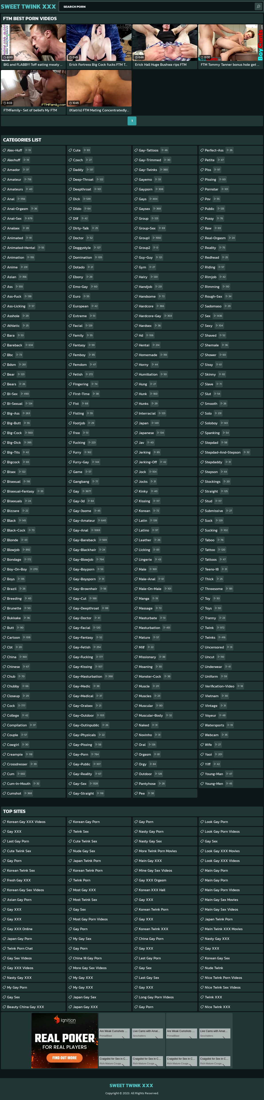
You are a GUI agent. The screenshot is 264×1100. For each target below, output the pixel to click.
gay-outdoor (89, 715)
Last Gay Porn (18, 841)
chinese (18, 666)
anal (16, 199)
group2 (149, 247)
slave (214, 384)
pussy (214, 218)
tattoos (216, 559)
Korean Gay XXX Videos (26, 821)
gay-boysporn (89, 579)
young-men (219, 783)
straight (217, 491)
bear (16, 374)
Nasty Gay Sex (150, 841)
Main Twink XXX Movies (224, 928)
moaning (151, 666)
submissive (219, 510)
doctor (83, 238)
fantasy (84, 345)
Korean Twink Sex (21, 870)
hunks (149, 403)
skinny (215, 374)
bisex (17, 471)
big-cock (20, 432)
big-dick (20, 442)
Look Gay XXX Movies (222, 851)
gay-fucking (88, 657)
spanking (217, 432)
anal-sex (20, 218)
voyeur (216, 715)
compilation (22, 725)
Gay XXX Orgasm (152, 880)
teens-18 (216, 569)
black (17, 520)
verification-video (224, 686)
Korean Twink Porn (88, 870)
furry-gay (86, 462)
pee (147, 793)
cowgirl (18, 744)
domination (88, 257)
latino (149, 530)
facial (83, 325)
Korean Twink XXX (153, 928)
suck (214, 520)
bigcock (18, 462)
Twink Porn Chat (20, 948)
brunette (19, 608)
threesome (219, 588)
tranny (215, 618)
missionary (152, 657)
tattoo (215, 549)
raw (213, 228)
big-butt (19, 423)
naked (149, 725)
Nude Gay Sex (84, 851)
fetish (83, 374)
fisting (83, 413)
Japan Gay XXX (85, 1006)
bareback (20, 345)
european (86, 306)
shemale (217, 345)
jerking (150, 452)
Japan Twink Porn (87, 860)
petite (215, 160)
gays (149, 199)
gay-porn (86, 754)
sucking (217, 530)
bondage (19, 559)
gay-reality (87, 773)
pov (213, 199)
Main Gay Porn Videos (222, 889)
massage (151, 608)
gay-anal (87, 530)
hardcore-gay (156, 315)
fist (81, 403)
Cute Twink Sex (19, 851)
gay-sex (86, 783)
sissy (214, 364)
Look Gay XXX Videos (222, 860)
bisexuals (19, 501)
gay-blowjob (89, 559)
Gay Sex (13, 997)
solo (214, 413)
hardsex (150, 325)
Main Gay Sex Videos (221, 909)
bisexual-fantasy (25, 491)
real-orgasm (220, 238)
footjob (84, 423)
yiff (213, 764)
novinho (150, 734)
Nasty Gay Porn (151, 831)
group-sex (152, 228)
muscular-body (156, 715)
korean (149, 510)
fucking (85, 442)
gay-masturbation (93, 676)
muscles (150, 696)
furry (82, 452)
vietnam (217, 696)
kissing (150, 501)
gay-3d (84, 501)
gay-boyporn (88, 569)
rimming (217, 286)
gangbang (86, 481)
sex (214, 315)
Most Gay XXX (84, 889)
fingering (86, 384)
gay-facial (87, 627)
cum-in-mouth (23, 783)
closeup (18, 696)
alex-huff (19, 150)
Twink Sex (81, 831)
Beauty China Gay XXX (25, 1006)
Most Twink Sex (85, 899)
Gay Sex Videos (19, 958)
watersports (219, 725)
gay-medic (87, 686)
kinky (149, 491)
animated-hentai (26, 247)
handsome (152, 296)
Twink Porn (81, 880)
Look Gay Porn (216, 821)
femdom (85, 364)
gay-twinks (154, 169)
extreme (84, 315)
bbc (15, 354)
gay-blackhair (89, 549)
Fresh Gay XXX (19, 880)
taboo (215, 540)
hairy (149, 277)
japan (149, 423)
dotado (83, 267)
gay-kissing (88, 666)
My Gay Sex (82, 938)
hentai (150, 345)
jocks (148, 481)
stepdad (216, 442)
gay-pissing (87, 744)
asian (17, 277)
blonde (17, 540)
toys (213, 608)
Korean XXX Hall (152, 889)
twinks (216, 637)
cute (82, 150)
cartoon (19, 637)
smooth (216, 403)
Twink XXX (213, 997)
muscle (149, 686)
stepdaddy (218, 462)
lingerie (150, 559)
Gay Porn (14, 860)
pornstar (217, 189)
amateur (19, 179)
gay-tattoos (154, 150)
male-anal (152, 579)
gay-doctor (87, 618)
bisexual (19, 481)
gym (147, 267)
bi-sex (18, 393)
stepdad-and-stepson (227, 452)
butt (16, 627)
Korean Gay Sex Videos (25, 889)
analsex (18, 228)
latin (148, 520)
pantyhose (152, 783)
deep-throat (88, 179)
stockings (218, 481)
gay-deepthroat (91, 608)
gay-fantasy (88, 637)
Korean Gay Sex (217, 958)
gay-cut (85, 598)
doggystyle (87, 247)
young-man (219, 773)
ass (15, 286)
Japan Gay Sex (84, 997)
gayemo (150, 179)
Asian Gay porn (19, 899)
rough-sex (219, 296)
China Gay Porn (151, 938)
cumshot (20, 793)
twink (215, 627)
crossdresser (22, 764)
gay (82, 491)
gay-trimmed (155, 160)
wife (213, 744)
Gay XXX (14, 831)
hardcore (152, 306)
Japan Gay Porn (19, 938)
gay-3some (87, 510)
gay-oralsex (87, 705)
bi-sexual (20, 403)
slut (213, 393)
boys (16, 579)
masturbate (153, 618)
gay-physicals (89, 734)
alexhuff (18, 160)
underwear (218, 666)
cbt (15, 647)
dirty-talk (86, 228)
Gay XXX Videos (20, 967)
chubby (18, 686)
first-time (86, 393)
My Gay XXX (83, 977)
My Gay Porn (17, 987)
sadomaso (218, 306)
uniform (216, 676)
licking (149, 549)
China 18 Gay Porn (87, 958)
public (215, 208)
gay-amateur (90, 520)
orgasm (150, 754)
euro (81, 296)
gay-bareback (90, 540)
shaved (215, 335)
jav (147, 442)
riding (215, 267)
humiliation (153, 374)
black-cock (21, 530)
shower (216, 354)
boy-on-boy (23, 569)
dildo (82, 208)
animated (20, 238)
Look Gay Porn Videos (222, 831)
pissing (216, 179)
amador (18, 169)
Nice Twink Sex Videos (223, 987)
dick (82, 199)
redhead (217, 257)
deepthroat (87, 189)
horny (149, 364)
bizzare (18, 510)
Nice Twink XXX (217, 1006)
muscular (151, 705)
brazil (17, 588)
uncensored (219, 647)
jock (148, 471)
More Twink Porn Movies (158, 851)
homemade (153, 354)
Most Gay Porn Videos (90, 919)
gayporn (151, 189)
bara (16, 335)
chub (16, 676)
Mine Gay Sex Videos (155, 870)
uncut (215, 657)
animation (21, 257)
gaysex (150, 208)
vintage (216, 705)
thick (214, 579)
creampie (20, 754)
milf (147, 647)
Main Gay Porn (216, 870)
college (18, 715)
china (17, 657)
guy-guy (151, 257)
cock (16, 705)
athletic (18, 325)
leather (150, 540)
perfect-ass (219, 150)
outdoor (151, 773)
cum (16, 773)
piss (213, 169)
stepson (216, 471)
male (148, 569)
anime (18, 267)
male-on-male (155, 588)
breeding (19, 598)
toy (213, 598)
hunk (149, 393)
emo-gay (86, 286)
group (149, 218)
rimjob (216, 277)
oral (148, 744)
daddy (83, 169)
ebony (83, 277)
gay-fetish (87, 647)
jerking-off (153, 462)
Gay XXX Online (20, 928)
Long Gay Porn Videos (156, 997)
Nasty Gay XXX (19, 977)
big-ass (19, 413)
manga (149, 598)
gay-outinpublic (91, 725)
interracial (152, 413)
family (83, 335)
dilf (81, 218)
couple (17, 734)
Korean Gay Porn (86, 821)
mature (149, 637)
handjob (151, 286)
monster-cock (155, 676)
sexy (214, 325)
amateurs (20, 189)
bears (16, 384)
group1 (150, 238)
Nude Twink (214, 967)
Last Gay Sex (149, 977)
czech (83, 160)
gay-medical (88, 696)
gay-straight (89, 793)
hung (148, 384)
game (82, 471)
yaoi (214, 754)
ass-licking (21, 306)
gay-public (87, 764)
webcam (217, 734)
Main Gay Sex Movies (221, 899)
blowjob (19, 549)
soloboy (217, 423)
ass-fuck (20, 296)
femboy (84, 354)
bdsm (17, 364)
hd (147, 335)
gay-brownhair (90, 588)
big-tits (18, 452)
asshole (18, 315)
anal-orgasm (22, 208)
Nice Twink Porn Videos (223, 977)
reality (215, 247)
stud (214, 501)
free (81, 432)
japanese (152, 432)
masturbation (155, 627)
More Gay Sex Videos (90, 967)
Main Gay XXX (150, 860)
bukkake (19, 618)
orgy (148, 764)
